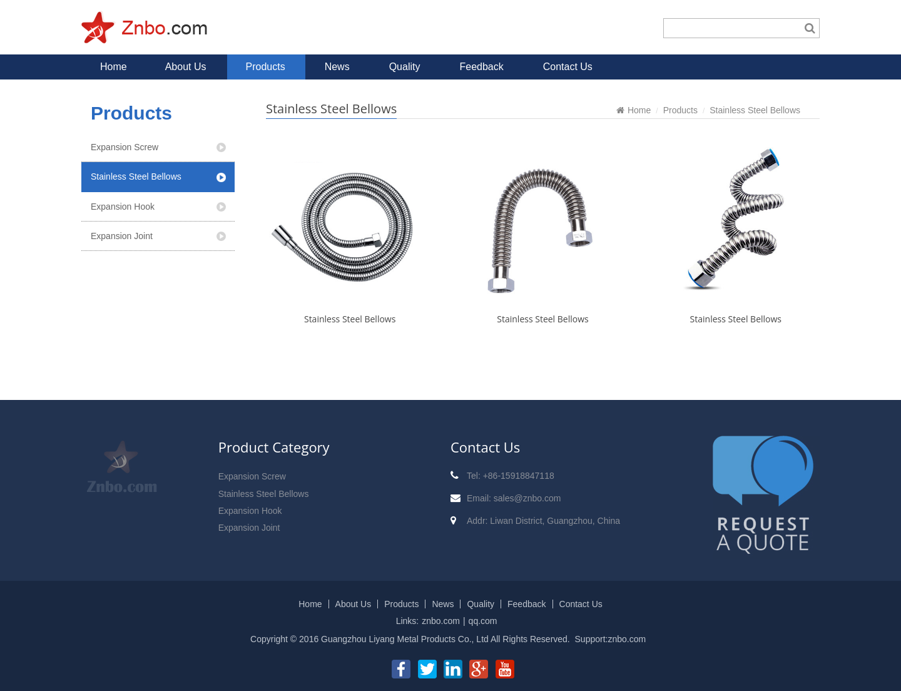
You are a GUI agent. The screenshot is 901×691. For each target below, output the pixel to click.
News (337, 66)
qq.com (483, 621)
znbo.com (441, 621)
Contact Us (568, 66)
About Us (185, 66)
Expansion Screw (124, 147)
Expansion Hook (123, 207)
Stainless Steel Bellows (136, 176)
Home (113, 66)
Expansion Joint (122, 236)
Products (265, 66)
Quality (404, 66)
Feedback (481, 66)
